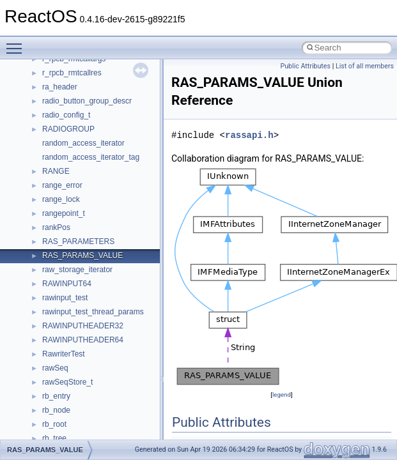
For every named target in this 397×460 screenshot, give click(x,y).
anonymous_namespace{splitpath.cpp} (108, 314)
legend (281, 394)
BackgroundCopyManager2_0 (93, 427)
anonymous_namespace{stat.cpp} (100, 329)
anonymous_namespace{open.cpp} (102, 286)
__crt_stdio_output (73, 104)
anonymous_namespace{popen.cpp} (104, 300)
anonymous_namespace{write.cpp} (102, 371)
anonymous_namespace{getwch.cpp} (105, 244)
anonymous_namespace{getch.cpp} (103, 230)
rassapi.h (249, 135)
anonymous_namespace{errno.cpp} (102, 202)
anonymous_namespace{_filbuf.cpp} (104, 146)
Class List (48, 76)
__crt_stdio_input (71, 90)
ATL (49, 399)
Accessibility (63, 132)
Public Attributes (305, 66)
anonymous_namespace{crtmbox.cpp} (107, 188)
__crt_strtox (62, 118)
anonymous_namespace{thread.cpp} (104, 343)
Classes (35, 61)
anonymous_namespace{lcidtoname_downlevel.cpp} (131, 258)
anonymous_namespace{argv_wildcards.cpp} (119, 160)
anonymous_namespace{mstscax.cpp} (107, 272)
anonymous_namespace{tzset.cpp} (102, 357)
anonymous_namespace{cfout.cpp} (102, 174)
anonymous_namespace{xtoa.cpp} (101, 385)
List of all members (365, 66)
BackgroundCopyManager (86, 413)
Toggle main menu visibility (17, 42)
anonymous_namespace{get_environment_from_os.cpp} (138, 216)
